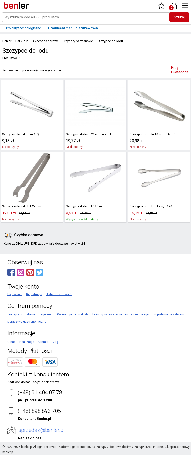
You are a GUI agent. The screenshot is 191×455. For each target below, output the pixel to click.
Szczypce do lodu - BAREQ (20, 134)
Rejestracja (34, 294)
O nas (11, 342)
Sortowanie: (10, 70)
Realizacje (26, 342)
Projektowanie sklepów (168, 314)
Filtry (180, 70)
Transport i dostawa (21, 314)
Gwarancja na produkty (73, 314)
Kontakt (43, 342)
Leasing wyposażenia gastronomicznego (120, 314)
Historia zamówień (59, 294)
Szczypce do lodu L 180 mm (85, 206)
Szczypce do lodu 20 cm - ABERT (88, 134)
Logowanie (14, 294)
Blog (55, 342)
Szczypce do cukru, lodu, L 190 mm (154, 206)
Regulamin (46, 314)
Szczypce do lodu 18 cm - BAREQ (153, 134)
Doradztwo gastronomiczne (26, 321)
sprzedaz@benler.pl (41, 430)
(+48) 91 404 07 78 (40, 392)
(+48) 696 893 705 (39, 411)
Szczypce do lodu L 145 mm (21, 206)
